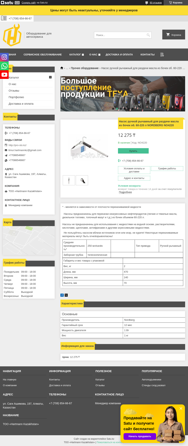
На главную (9, 379)
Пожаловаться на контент (110, 442)
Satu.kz (110, 439)
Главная (10, 54)
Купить (133, 151)
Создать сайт (29, 2)
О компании (10, 385)
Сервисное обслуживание (43, 54)
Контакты (148, 54)
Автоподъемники (151, 379)
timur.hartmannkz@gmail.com (24, 150)
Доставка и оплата (119, 54)
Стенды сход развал (153, 385)
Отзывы (14, 90)
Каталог (75, 54)
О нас (93, 54)
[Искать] (148, 35)
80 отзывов (156, 2)
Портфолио (16, 97)
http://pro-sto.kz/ (17, 145)
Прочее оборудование (85, 68)
